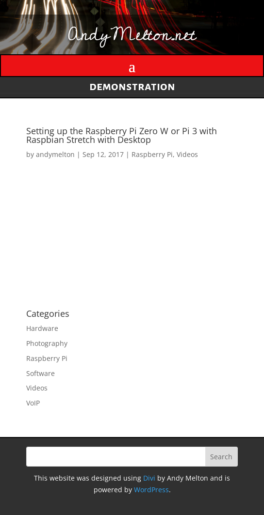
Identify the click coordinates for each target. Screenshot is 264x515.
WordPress (151, 489)
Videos (187, 154)
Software (40, 373)
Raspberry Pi (152, 154)
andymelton (55, 154)
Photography (46, 343)
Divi (149, 478)
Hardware (42, 328)
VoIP (33, 402)
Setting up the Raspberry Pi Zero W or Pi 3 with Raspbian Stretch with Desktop (121, 135)
